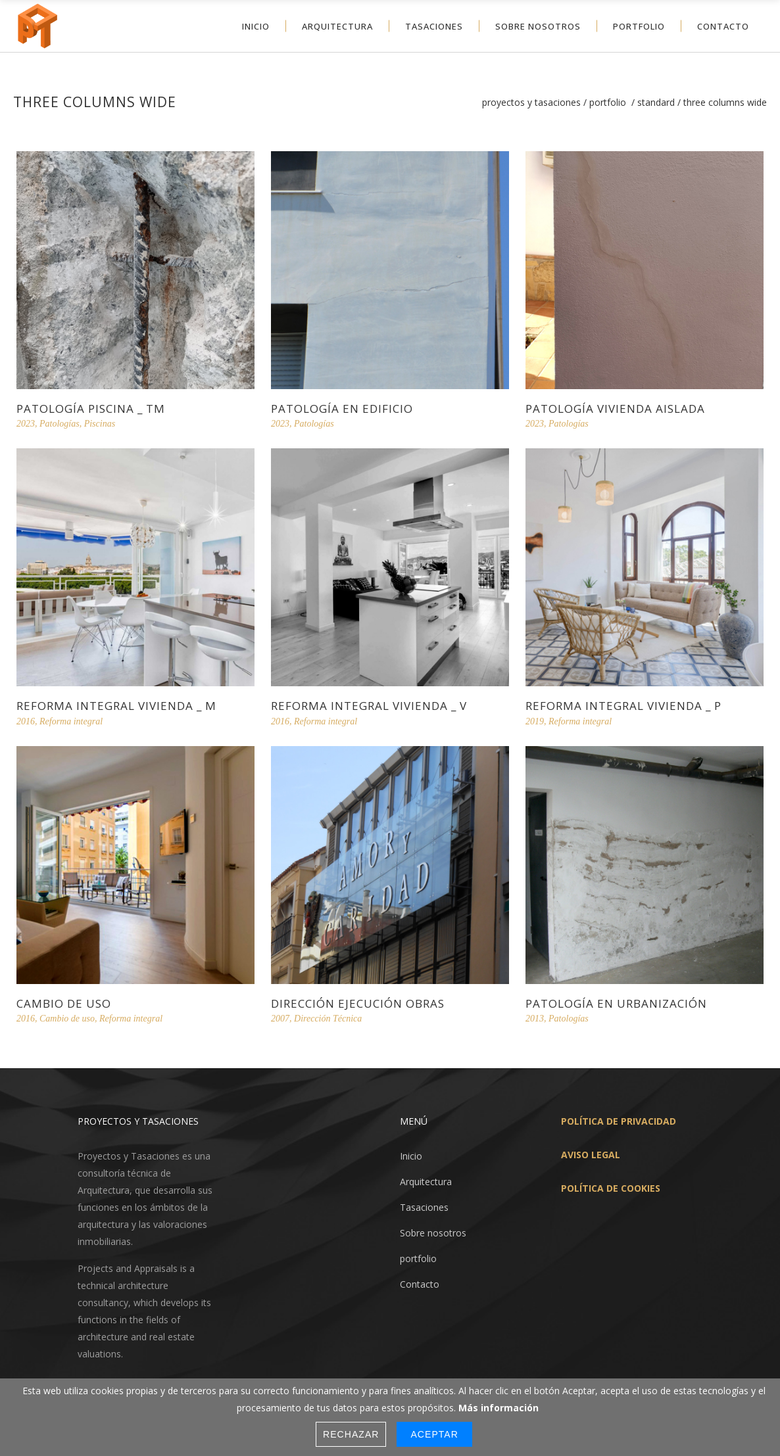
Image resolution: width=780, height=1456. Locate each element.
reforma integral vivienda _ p (623, 705)
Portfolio (607, 102)
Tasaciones (424, 1204)
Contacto (419, 1281)
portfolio (418, 1255)
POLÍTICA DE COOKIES (610, 1185)
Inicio (411, 1152)
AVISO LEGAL (590, 1151)
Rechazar (351, 1434)
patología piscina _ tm (90, 408)
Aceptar (434, 1434)
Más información (498, 1407)
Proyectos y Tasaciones (531, 102)
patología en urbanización (616, 1003)
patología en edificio (342, 408)
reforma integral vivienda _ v (369, 705)
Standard (656, 102)
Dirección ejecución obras (358, 1003)
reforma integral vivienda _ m (116, 705)
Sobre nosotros (433, 1229)
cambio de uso (63, 1003)
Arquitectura (426, 1178)
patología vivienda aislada (615, 408)
